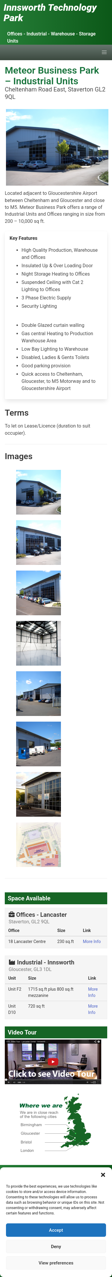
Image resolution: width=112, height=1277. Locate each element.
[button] (103, 1175)
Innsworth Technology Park (50, 13)
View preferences (56, 1263)
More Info (92, 941)
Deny (56, 1246)
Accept (56, 1230)
